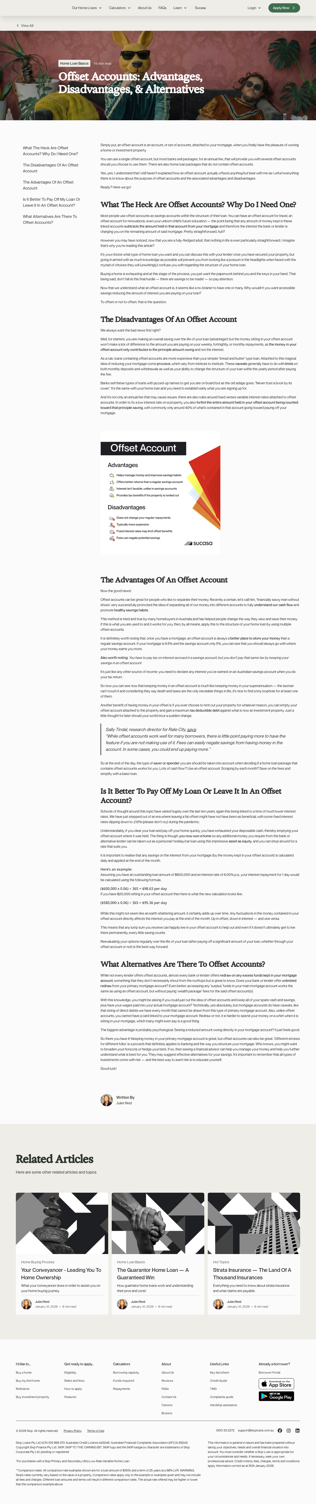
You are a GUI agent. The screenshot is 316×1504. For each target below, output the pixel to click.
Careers (167, 1405)
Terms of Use (95, 1431)
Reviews (167, 1380)
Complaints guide (222, 1397)
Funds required (123, 1380)
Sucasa (200, 8)
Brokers (167, 1413)
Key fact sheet (219, 1372)
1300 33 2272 (225, 1430)
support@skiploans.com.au (256, 1430)
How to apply (73, 1389)
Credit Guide (218, 1380)
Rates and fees (74, 1380)
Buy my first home (28, 1380)
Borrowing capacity (126, 1372)
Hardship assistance (223, 1405)
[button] (87, 8)
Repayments (121, 1389)
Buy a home (24, 1372)
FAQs (162, 8)
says (191, 729)
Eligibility (70, 1372)
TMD (213, 1389)
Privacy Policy (73, 1431)
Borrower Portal (269, 1372)
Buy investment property (32, 1397)
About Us (144, 8)
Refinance (23, 1389)
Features (70, 1397)
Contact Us (169, 1397)
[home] (27, 7)
